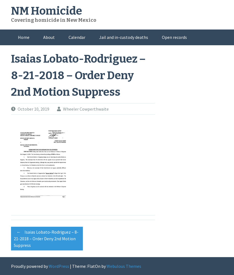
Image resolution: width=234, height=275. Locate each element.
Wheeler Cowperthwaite (86, 109)
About (49, 37)
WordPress (59, 266)
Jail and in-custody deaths (123, 37)
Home (23, 37)
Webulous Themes (124, 266)
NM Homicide (46, 11)
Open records (174, 37)
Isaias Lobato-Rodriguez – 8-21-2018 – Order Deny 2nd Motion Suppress (46, 238)
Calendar (77, 37)
